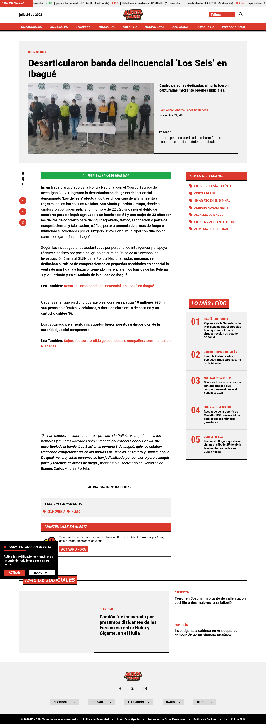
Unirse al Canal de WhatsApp (106, 175)
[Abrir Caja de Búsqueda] (241, 14)
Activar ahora (73, 549)
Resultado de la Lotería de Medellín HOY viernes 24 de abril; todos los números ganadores (222, 417)
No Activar (41, 573)
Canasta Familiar (13, 3)
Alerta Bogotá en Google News (106, 487)
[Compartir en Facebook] (22, 200)
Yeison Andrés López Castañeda (187, 110)
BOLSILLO (130, 27)
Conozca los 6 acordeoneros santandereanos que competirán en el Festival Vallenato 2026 (222, 387)
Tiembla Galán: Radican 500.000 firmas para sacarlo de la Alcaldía (222, 360)
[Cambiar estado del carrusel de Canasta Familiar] (29, 3)
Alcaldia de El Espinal (211, 229)
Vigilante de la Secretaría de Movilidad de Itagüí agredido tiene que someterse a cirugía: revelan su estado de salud (222, 330)
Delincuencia (54, 511)
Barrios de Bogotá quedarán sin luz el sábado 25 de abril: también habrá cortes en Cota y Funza (222, 446)
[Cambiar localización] (222, 14)
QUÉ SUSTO (205, 27)
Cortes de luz (205, 193)
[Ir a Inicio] (133, 14)
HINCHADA (107, 27)
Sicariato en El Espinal (212, 200)
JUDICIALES (59, 27)
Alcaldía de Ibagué (208, 215)
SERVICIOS (180, 27)
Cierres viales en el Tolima (215, 222)
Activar (14, 572)
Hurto (73, 511)
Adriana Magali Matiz (211, 207)
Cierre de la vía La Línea (212, 186)
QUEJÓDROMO (31, 27)
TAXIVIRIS (83, 27)
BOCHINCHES (154, 27)
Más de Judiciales (50, 708)
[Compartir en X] (22, 211)
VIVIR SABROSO (233, 27)
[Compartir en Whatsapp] (22, 222)
